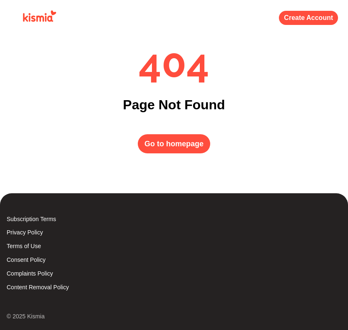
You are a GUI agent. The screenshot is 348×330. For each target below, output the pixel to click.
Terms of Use (24, 246)
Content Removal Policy (38, 287)
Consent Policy (26, 259)
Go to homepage (174, 144)
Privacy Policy (25, 232)
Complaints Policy (30, 273)
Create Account (308, 17)
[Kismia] (38, 17)
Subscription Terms (31, 219)
